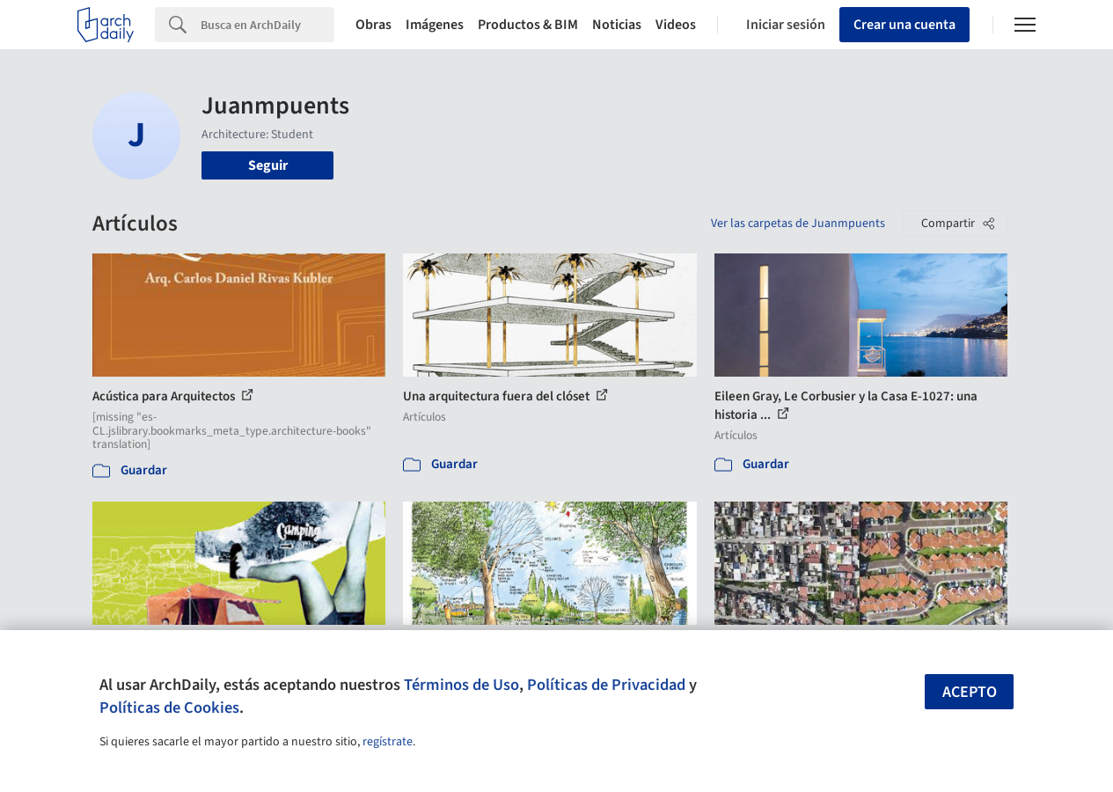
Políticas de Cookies (169, 707)
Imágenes (435, 25)
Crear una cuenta (904, 24)
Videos (675, 25)
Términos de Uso (461, 684)
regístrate (387, 742)
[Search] (267, 24)
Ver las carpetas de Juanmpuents (798, 223)
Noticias (616, 25)
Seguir (268, 165)
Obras (373, 25)
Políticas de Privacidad (606, 684)
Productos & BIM (528, 25)
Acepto (969, 692)
